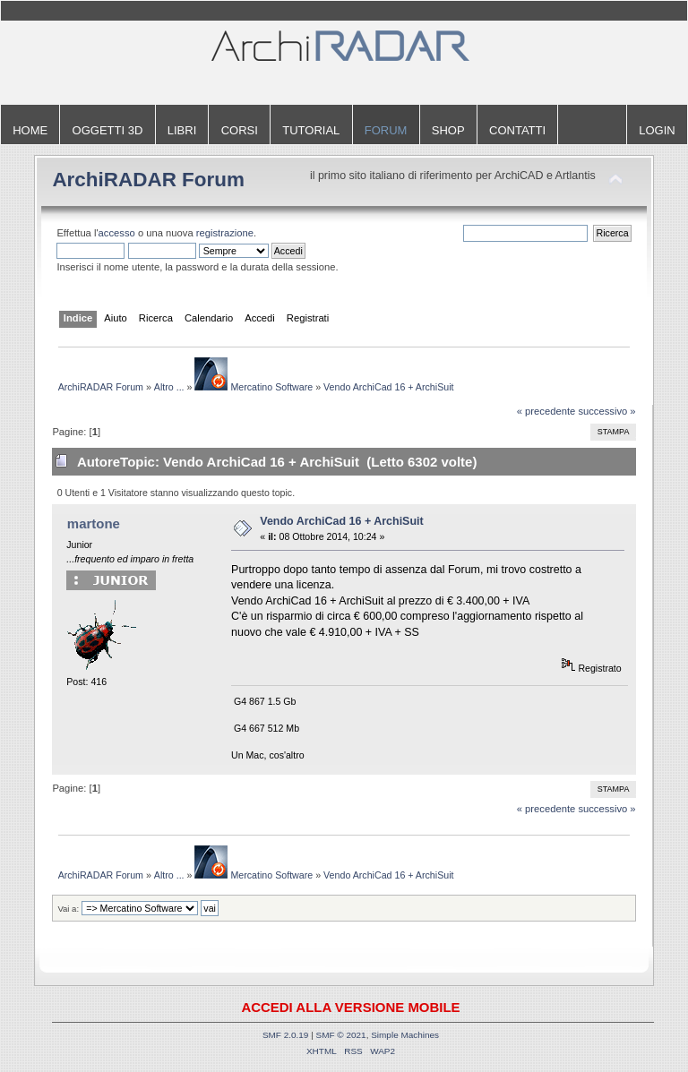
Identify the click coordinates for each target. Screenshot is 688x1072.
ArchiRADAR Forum (148, 179)
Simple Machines (405, 1035)
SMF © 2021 (341, 1035)
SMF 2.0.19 (285, 1035)
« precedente (546, 411)
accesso (117, 232)
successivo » (606, 411)
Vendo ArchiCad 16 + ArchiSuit (341, 521)
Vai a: (68, 908)
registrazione (225, 232)
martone (93, 523)
